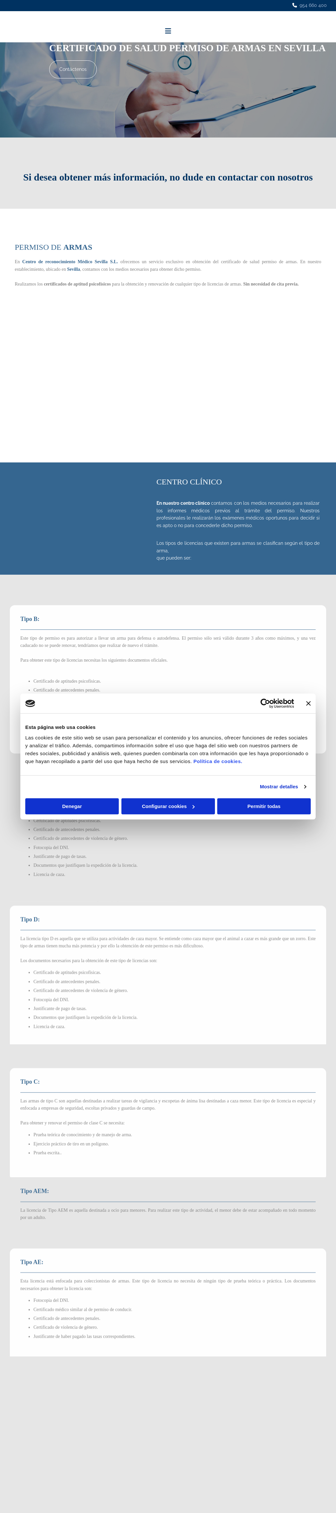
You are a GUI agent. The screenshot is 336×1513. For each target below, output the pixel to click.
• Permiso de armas (115, 1421)
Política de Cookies (272, 1428)
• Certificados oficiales (117, 1450)
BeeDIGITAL (308, 1489)
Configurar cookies (168, 806)
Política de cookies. (217, 761)
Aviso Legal (264, 1413)
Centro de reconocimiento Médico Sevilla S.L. (70, 261)
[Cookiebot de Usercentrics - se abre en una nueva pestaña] (265, 703)
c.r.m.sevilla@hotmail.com (207, 1421)
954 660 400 (312, 5)
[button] (73, 69)
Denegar (72, 806)
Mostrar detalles (279, 786)
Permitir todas (264, 806)
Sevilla (73, 269)
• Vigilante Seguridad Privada (125, 1428)
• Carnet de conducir (116, 1413)
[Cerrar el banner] (308, 703)
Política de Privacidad (275, 1421)
